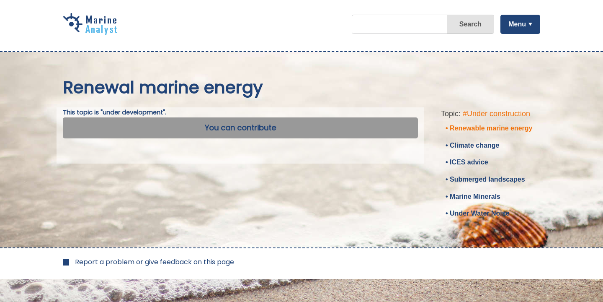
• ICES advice (467, 162)
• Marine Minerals (473, 196)
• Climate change (472, 145)
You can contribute (240, 127)
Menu (517, 24)
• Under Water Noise (478, 213)
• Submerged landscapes (485, 179)
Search (470, 24)
